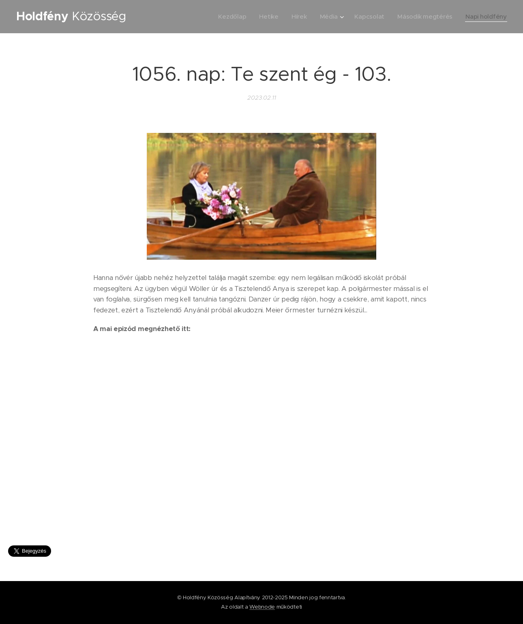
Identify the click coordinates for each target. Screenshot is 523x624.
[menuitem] (228, 16)
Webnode (262, 606)
